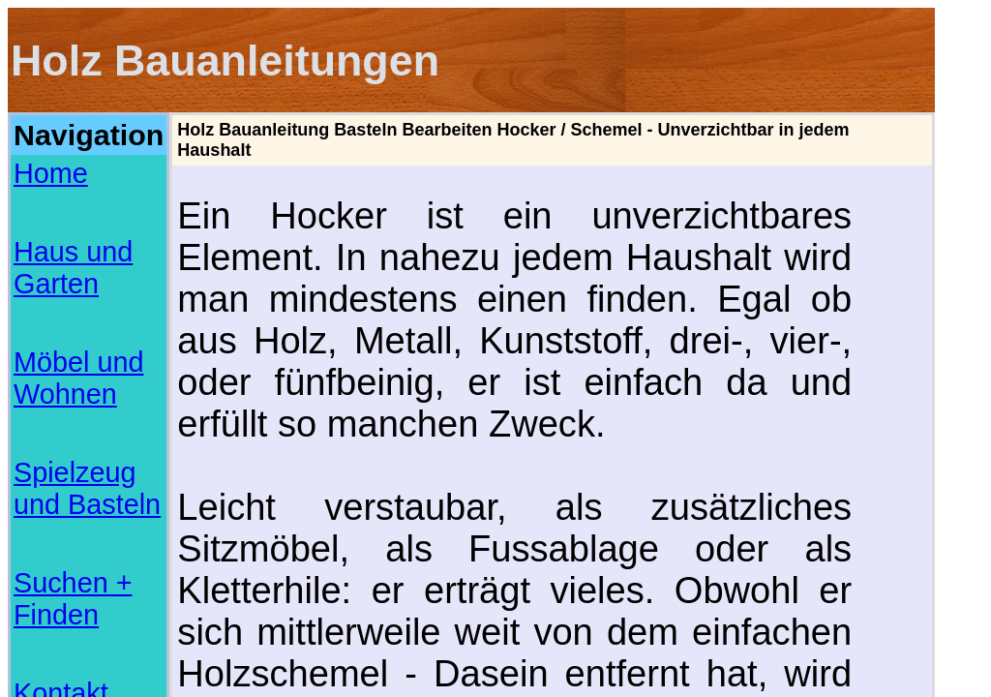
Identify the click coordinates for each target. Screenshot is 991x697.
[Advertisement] (88, 346)
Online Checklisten (54, 615)
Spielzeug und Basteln (84, 213)
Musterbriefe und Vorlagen (71, 603)
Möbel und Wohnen (75, 191)
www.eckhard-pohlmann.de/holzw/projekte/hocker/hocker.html (471, 544)
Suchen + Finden (67, 234)
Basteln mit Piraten (54, 638)
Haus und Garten (68, 170)
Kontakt (38, 255)
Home (32, 149)
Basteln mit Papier (52, 626)
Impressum (48, 277)
